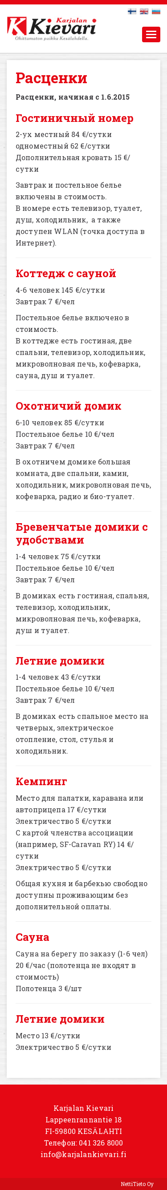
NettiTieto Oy (137, 1183)
